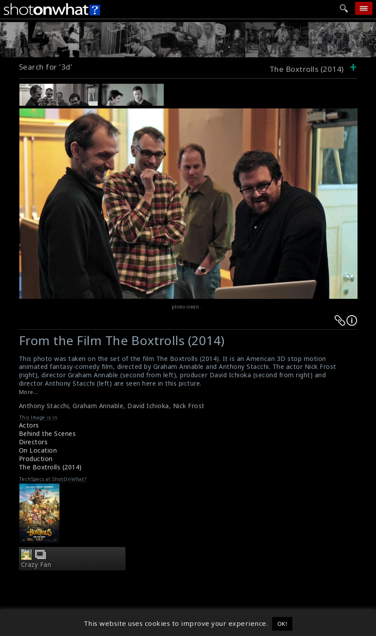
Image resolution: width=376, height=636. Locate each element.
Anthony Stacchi (44, 406)
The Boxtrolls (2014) (50, 467)
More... (28, 392)
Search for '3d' (46, 67)
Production (36, 458)
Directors (33, 442)
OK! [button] (282, 624)
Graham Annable (98, 406)
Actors (29, 425)
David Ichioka (148, 406)
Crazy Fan (36, 565)
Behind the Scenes (47, 433)
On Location (38, 450)
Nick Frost (189, 406)
